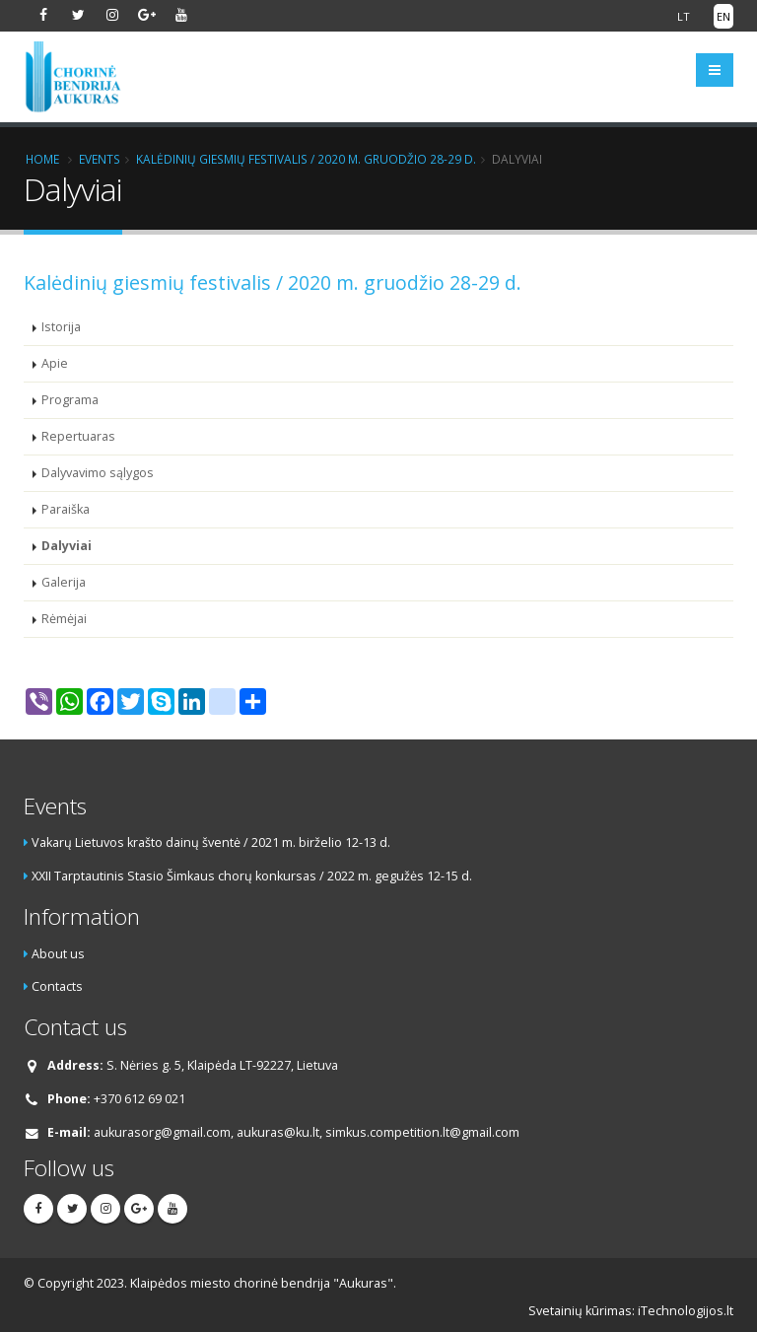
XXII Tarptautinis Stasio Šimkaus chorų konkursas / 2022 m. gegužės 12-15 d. (252, 876)
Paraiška (65, 509)
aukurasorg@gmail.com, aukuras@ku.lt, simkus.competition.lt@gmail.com (306, 1132)
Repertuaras (78, 436)
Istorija (61, 326)
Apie (54, 363)
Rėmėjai (64, 618)
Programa (70, 399)
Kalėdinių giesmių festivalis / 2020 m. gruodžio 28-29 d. (306, 159)
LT (683, 16)
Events (99, 159)
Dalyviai (66, 545)
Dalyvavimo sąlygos (97, 472)
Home (42, 159)
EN (723, 16)
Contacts (57, 986)
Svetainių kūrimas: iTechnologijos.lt (630, 1310)
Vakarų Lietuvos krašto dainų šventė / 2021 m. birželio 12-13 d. (211, 842)
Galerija (63, 582)
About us (58, 954)
